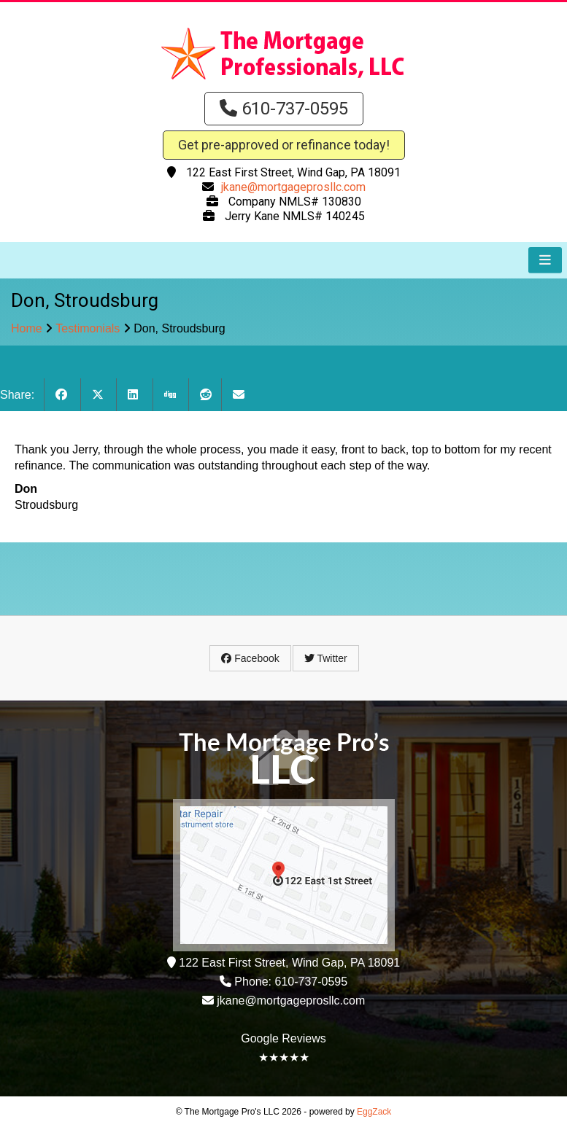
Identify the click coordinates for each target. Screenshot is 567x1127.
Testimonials (87, 328)
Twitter (325, 658)
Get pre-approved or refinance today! (284, 144)
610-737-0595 (284, 108)
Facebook (250, 658)
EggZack (374, 1112)
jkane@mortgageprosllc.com (293, 187)
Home (26, 328)
